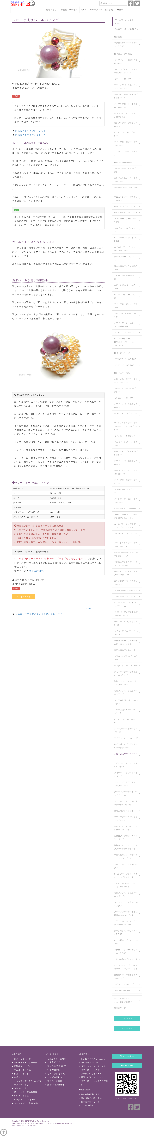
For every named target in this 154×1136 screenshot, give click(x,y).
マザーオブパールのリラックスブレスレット (126, 86)
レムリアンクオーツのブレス (126, 296)
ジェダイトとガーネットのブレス (126, 443)
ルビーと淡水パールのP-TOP (125, 287)
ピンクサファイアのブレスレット (126, 124)
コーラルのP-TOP (122, 990)
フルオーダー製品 (22, 1070)
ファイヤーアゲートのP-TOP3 (125, 220)
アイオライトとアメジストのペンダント (126, 765)
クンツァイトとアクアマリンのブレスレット (126, 115)
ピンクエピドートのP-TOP (126, 666)
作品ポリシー (20, 1077)
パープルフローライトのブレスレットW (126, 105)
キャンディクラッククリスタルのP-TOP (126, 472)
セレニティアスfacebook (93, 1059)
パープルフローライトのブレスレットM (126, 96)
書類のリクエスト (55, 1081)
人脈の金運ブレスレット (125, 597)
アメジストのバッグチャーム (126, 153)
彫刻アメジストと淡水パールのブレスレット (126, 683)
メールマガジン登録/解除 (26, 1103)
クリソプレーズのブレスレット (126, 258)
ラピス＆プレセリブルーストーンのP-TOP (126, 563)
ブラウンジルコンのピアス (126, 590)
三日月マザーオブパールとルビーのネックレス (126, 642)
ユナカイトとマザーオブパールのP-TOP (126, 951)
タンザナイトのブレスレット (126, 415)
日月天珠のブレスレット (125, 206)
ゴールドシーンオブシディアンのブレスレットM (126, 516)
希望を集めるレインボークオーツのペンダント (126, 856)
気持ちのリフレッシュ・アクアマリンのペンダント (126, 847)
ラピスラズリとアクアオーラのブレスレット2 (126, 71)
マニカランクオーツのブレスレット (126, 198)
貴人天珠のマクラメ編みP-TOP (126, 268)
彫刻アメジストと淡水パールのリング (126, 692)
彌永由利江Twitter (89, 1062)
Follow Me (127, 1065)
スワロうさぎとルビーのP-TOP (126, 658)
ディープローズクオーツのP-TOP (126, 481)
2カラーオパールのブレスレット (125, 134)
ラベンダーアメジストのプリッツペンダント (126, 613)
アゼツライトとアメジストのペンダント (126, 774)
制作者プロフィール (90, 1102)
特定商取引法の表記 (90, 1094)
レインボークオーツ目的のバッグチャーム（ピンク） (124, 342)
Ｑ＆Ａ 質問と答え (56, 1074)
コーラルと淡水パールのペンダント (126, 702)
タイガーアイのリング (124, 984)
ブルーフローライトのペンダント (126, 866)
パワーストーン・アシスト (93, 1066)
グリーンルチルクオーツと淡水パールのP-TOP (126, 923)
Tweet (88, 609)
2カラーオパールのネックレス (125, 721)
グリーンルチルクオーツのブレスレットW (126, 554)
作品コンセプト (21, 1074)
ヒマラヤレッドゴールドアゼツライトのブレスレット (126, 967)
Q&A (83, 10)
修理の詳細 (54, 1070)
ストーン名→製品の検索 (25, 1092)
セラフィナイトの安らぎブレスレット (126, 61)
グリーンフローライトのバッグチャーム (126, 793)
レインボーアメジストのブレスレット (126, 239)
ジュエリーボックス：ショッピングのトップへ (40, 614)
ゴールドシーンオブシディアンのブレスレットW (126, 525)
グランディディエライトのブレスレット (126, 500)
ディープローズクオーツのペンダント (126, 730)
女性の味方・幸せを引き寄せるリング (126, 976)
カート (121, 10)
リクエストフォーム (26, 1099)
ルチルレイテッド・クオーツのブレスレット (126, 249)
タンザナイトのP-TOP (124, 365)
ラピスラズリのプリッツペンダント (126, 623)
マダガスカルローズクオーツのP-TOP (126, 44)
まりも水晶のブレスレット (126, 959)
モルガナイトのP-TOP (124, 398)
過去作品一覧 (120, 1008)
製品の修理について (56, 1066)
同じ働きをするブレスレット (30, 131)
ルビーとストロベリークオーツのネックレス (126, 380)
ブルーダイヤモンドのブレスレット (126, 390)
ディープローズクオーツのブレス (126, 306)
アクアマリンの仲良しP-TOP (125, 315)
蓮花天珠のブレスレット (125, 650)
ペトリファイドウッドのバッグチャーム (126, 604)
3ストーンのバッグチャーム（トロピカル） (125, 885)
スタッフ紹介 (87, 1105)
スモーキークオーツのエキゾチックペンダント (126, 803)
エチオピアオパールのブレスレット (126, 582)
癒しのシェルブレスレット (126, 213)
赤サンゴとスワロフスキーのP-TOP (126, 932)
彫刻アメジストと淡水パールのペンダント (126, 894)
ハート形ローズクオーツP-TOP (126, 942)
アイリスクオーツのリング (126, 738)
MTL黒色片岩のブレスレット (126, 189)
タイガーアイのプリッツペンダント (126, 633)
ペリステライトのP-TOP (125, 359)
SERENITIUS (29, 1121)
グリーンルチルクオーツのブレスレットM (126, 544)
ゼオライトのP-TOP (123, 79)
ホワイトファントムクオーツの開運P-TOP (126, 324)
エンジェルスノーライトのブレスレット (126, 179)
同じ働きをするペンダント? (30, 135)
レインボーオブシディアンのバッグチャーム (126, 746)
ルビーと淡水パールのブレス (126, 277)
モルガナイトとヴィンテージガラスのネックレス (126, 828)
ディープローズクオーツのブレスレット (126, 143)
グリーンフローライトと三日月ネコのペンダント (126, 913)
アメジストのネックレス (125, 333)
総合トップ (51, 10)
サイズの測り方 (37, 571)
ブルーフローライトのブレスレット (126, 170)
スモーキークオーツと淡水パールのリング (126, 673)
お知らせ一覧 (20, 1088)
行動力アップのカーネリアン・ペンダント (126, 837)
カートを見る (127, 1028)
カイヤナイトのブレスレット (126, 535)
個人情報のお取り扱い (91, 1098)
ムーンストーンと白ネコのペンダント (126, 904)
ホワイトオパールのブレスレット (126, 405)
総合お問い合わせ (55, 1085)
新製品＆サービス (69, 10)
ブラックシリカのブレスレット (126, 491)
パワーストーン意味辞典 (101, 10)
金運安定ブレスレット (124, 811)
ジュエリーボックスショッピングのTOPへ (124, 1000)
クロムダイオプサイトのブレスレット (126, 453)
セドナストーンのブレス (125, 436)
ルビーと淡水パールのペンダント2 (126, 711)
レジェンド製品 (21, 1096)
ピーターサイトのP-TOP (125, 508)
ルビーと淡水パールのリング (126, 755)
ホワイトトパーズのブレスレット (126, 462)
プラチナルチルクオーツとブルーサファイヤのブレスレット (126, 426)
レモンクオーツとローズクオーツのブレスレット (126, 875)
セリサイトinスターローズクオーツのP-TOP (126, 573)
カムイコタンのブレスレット (126, 230)
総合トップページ (22, 1059)
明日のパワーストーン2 (92, 1077)
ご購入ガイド (127, 1018)
